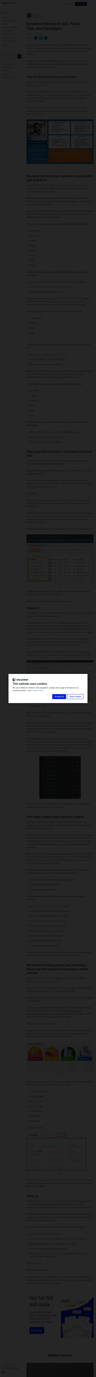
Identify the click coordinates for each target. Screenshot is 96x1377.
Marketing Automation (10, 38)
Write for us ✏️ (8, 77)
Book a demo (39, 1283)
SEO (4, 24)
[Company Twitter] (10, 1367)
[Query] (10, 56)
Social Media (7, 31)
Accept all (59, 696)
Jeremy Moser (39, 17)
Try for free (80, 4)
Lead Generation (8, 34)
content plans (32, 67)
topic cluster (42, 1024)
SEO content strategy (47, 1201)
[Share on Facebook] (36, 38)
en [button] (91, 4)
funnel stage (72, 201)
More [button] (5, 45)
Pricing (5, 74)
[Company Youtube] (3, 1372)
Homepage (7, 67)
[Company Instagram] (14, 1367)
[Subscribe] (20, 56)
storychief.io (67, 4)
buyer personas (40, 85)
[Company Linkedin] (17, 1367)
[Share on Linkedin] (46, 38)
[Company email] (3, 1367)
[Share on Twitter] (41, 38)
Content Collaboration (10, 27)
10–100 (50, 516)
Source (60, 166)
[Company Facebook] (7, 1367)
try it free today (53, 1283)
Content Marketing (9, 21)
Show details (75, 696)
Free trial (6, 71)
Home (4, 17)
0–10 (90, 529)
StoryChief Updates (9, 41)
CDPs (29, 616)
